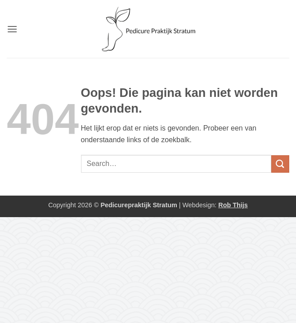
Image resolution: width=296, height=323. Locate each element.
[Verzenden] (280, 164)
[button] (12, 29)
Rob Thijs (233, 205)
